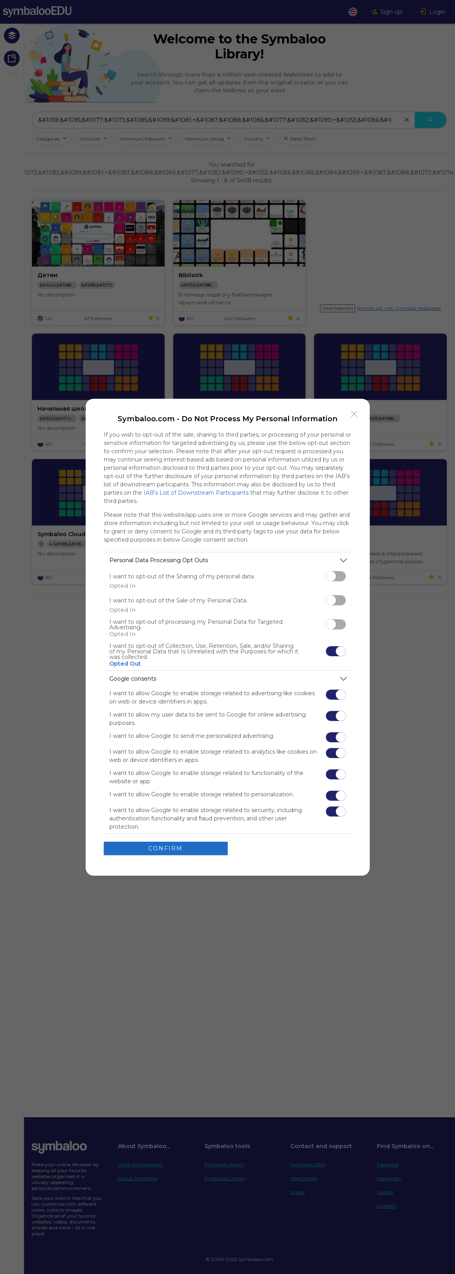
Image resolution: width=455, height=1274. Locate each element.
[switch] (336, 576)
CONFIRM (165, 848)
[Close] (354, 414)
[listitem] (228, 560)
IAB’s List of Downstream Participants (196, 492)
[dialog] (228, 637)
